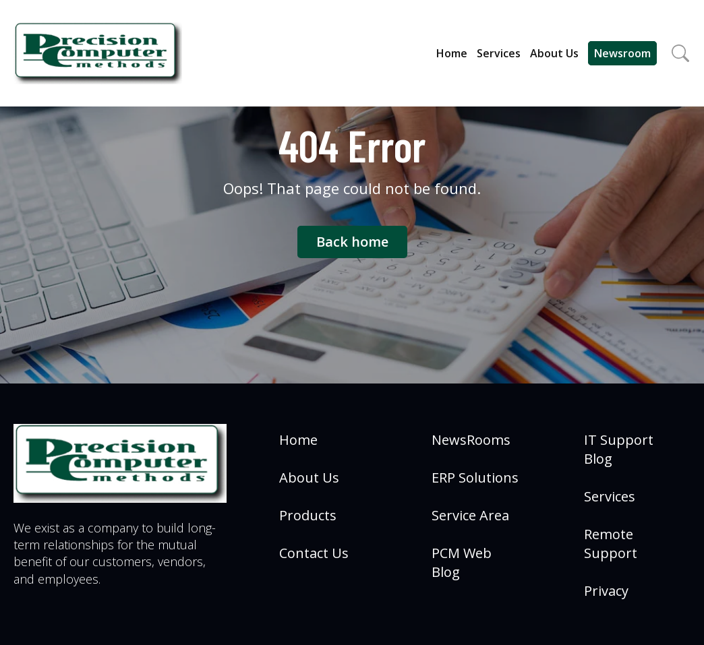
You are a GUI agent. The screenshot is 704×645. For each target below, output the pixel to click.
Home (451, 53)
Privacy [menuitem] (606, 591)
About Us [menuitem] (309, 477)
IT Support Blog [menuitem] (618, 449)
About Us (554, 53)
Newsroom (622, 53)
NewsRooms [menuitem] (471, 440)
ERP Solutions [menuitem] (475, 477)
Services (499, 53)
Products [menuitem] (307, 515)
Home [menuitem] (298, 440)
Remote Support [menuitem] (610, 543)
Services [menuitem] (609, 496)
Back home (352, 242)
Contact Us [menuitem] (314, 553)
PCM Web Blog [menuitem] (462, 562)
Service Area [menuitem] (470, 515)
